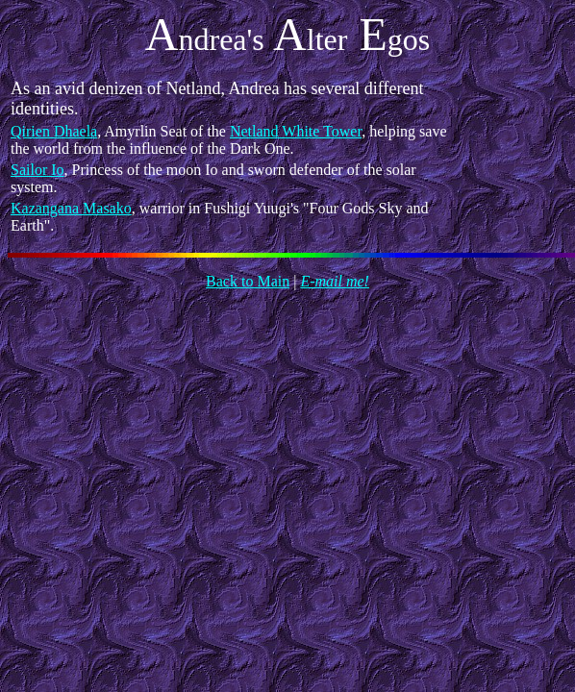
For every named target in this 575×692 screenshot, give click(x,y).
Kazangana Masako (71, 208)
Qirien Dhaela (54, 131)
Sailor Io (37, 169)
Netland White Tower (296, 131)
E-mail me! (334, 281)
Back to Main (247, 281)
